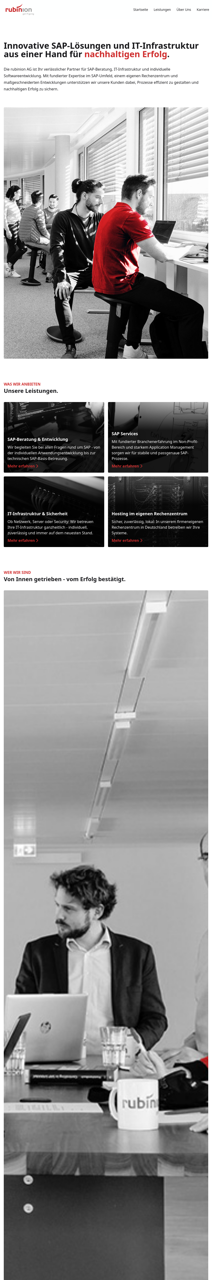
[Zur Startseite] (20, 9)
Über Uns (183, 9)
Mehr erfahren (23, 466)
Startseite (140, 9)
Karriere (203, 9)
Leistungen (162, 9)
